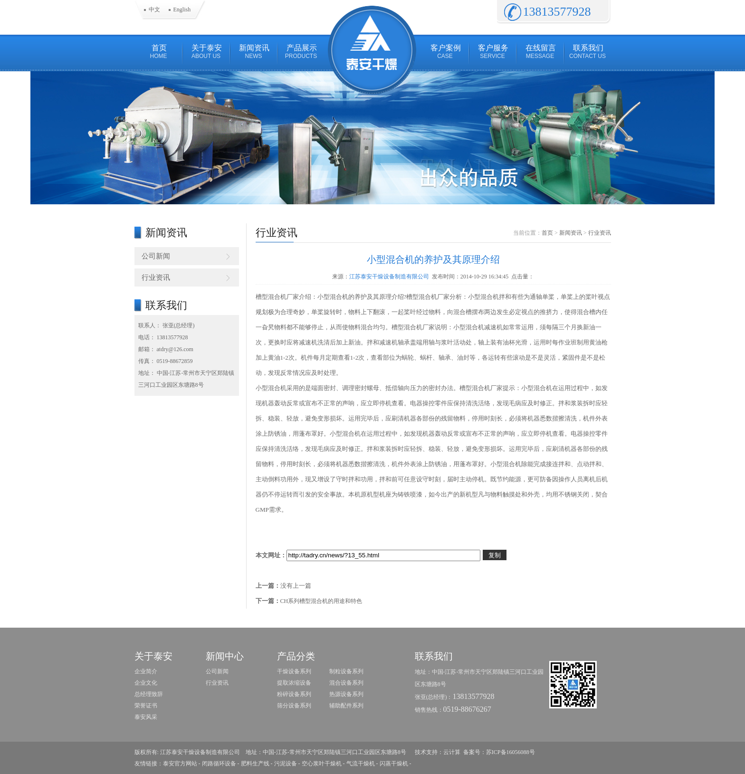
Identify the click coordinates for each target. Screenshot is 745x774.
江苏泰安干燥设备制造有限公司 (389, 276)
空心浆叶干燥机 (322, 763)
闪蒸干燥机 (394, 763)
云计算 (451, 752)
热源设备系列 (346, 694)
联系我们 (587, 52)
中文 (154, 9)
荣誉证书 (145, 705)
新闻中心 (225, 656)
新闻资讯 (253, 52)
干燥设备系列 (294, 671)
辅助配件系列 (346, 705)
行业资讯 (156, 277)
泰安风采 (145, 717)
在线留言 (540, 52)
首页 (158, 52)
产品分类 (296, 656)
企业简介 (145, 671)
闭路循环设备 (219, 763)
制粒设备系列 (346, 671)
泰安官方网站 (180, 763)
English (182, 9)
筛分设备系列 (294, 705)
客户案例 (445, 52)
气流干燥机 (360, 763)
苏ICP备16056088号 (510, 752)
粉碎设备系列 (294, 694)
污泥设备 (285, 763)
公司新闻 (156, 256)
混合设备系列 (346, 682)
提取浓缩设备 (294, 682)
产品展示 (301, 52)
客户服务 (492, 52)
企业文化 (145, 682)
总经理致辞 (148, 694)
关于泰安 (206, 52)
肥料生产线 (255, 763)
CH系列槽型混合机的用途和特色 (321, 601)
